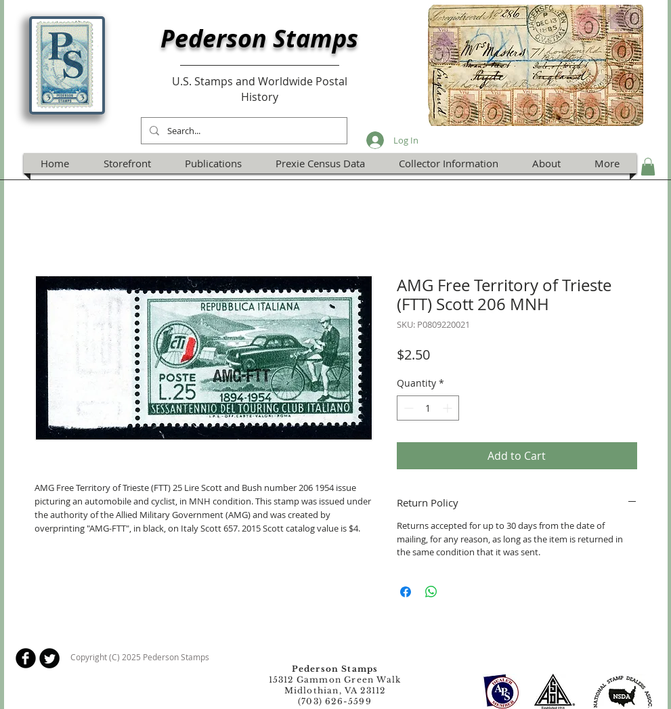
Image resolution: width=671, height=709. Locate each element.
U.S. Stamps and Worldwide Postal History (259, 89)
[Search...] (242, 131)
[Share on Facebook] (405, 592)
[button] (648, 166)
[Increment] (448, 408)
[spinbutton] (428, 408)
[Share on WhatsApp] (431, 592)
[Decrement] (407, 408)
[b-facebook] (26, 658)
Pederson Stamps (259, 38)
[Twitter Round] (49, 658)
